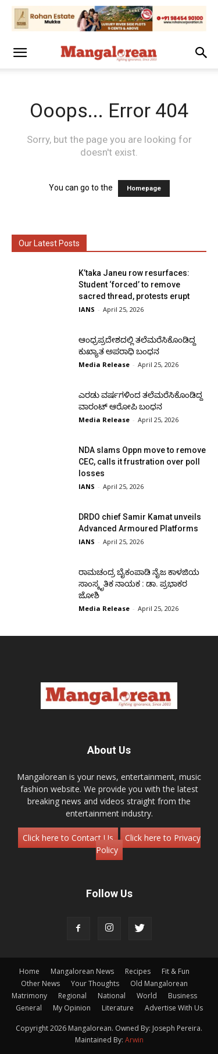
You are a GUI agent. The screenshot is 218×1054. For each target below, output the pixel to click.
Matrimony (29, 996)
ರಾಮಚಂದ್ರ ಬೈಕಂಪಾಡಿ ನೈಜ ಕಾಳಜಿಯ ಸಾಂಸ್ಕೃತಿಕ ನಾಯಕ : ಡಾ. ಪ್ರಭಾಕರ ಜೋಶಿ (138, 583)
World (147, 996)
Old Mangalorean (159, 983)
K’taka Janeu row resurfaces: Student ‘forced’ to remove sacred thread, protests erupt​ (134, 284)
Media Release (104, 364)
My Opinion (72, 1008)
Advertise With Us (174, 1008)
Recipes (138, 971)
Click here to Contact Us (68, 837)
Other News (40, 983)
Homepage (144, 188)
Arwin (134, 1040)
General (29, 1008)
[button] (19, 53)
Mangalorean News (82, 971)
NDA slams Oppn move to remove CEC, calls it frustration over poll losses (142, 461)
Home (29, 971)
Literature (118, 1008)
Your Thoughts (95, 983)
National (112, 996)
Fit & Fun (176, 971)
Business (182, 996)
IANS (86, 309)
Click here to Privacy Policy (148, 843)
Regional (72, 996)
